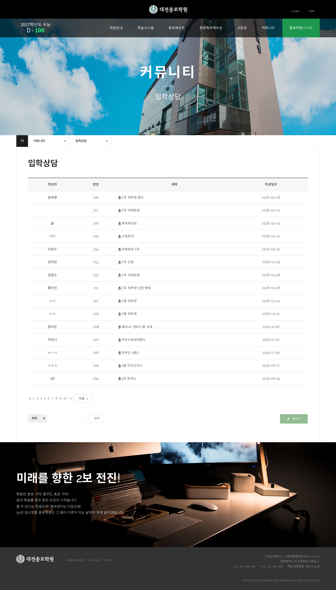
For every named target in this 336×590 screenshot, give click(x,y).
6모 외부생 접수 (133, 197)
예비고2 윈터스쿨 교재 (137, 327)
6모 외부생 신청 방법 (136, 288)
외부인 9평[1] (130, 353)
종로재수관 (176, 28)
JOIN (311, 11)
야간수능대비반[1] (134, 340)
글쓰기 (294, 419)
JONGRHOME (74, 560)
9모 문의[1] (129, 378)
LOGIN (295, 11)
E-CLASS (93, 560)
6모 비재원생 (131, 210)
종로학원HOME (301, 28)
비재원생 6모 (131, 249)
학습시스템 (145, 28)
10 (65, 398)
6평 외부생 (129, 301)
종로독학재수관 (211, 28)
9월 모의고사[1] (132, 365)
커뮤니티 (268, 28)
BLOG (108, 560)
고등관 (242, 28)
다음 (83, 398)
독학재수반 (129, 223)
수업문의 (128, 236)
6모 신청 (128, 262)
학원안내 (116, 28)
